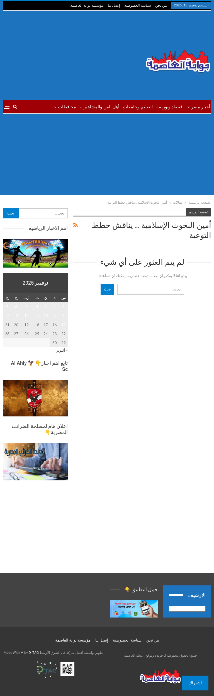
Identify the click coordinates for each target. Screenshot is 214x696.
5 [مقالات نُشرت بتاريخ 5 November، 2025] (26, 306)
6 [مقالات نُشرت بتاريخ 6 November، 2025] (16, 306)
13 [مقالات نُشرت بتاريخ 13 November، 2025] (16, 315)
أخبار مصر (200, 106)
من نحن (161, 5)
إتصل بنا (114, 5)
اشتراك (195, 682)
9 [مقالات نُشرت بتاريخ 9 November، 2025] (55, 315)
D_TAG (33, 653)
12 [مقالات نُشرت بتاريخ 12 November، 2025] (26, 315)
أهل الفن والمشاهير (101, 106)
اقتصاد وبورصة (170, 106)
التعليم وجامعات (138, 106)
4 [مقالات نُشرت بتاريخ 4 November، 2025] (37, 306)
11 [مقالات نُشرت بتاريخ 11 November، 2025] (37, 315)
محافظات (67, 106)
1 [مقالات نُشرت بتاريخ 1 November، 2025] (63, 306)
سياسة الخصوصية (137, 5)
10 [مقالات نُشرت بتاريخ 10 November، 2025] (45, 315)
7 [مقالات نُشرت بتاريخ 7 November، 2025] (7, 306)
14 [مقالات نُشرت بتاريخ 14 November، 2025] (7, 315)
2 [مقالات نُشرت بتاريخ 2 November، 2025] (55, 306)
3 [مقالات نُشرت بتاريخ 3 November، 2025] (46, 306)
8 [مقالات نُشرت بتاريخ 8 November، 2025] (63, 315)
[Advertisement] (71, 55)
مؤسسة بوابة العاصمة (87, 5)
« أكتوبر (62, 350)
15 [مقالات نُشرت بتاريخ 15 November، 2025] (63, 325)
